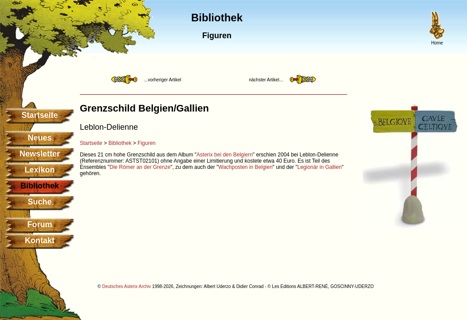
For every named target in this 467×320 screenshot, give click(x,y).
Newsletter (40, 153)
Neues (39, 137)
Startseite (39, 115)
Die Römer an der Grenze (140, 167)
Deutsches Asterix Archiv (126, 286)
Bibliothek (119, 143)
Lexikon (39, 169)
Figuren (146, 143)
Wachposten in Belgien (245, 167)
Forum (39, 224)
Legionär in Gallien (319, 167)
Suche (39, 201)
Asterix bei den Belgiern (224, 155)
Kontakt (40, 240)
